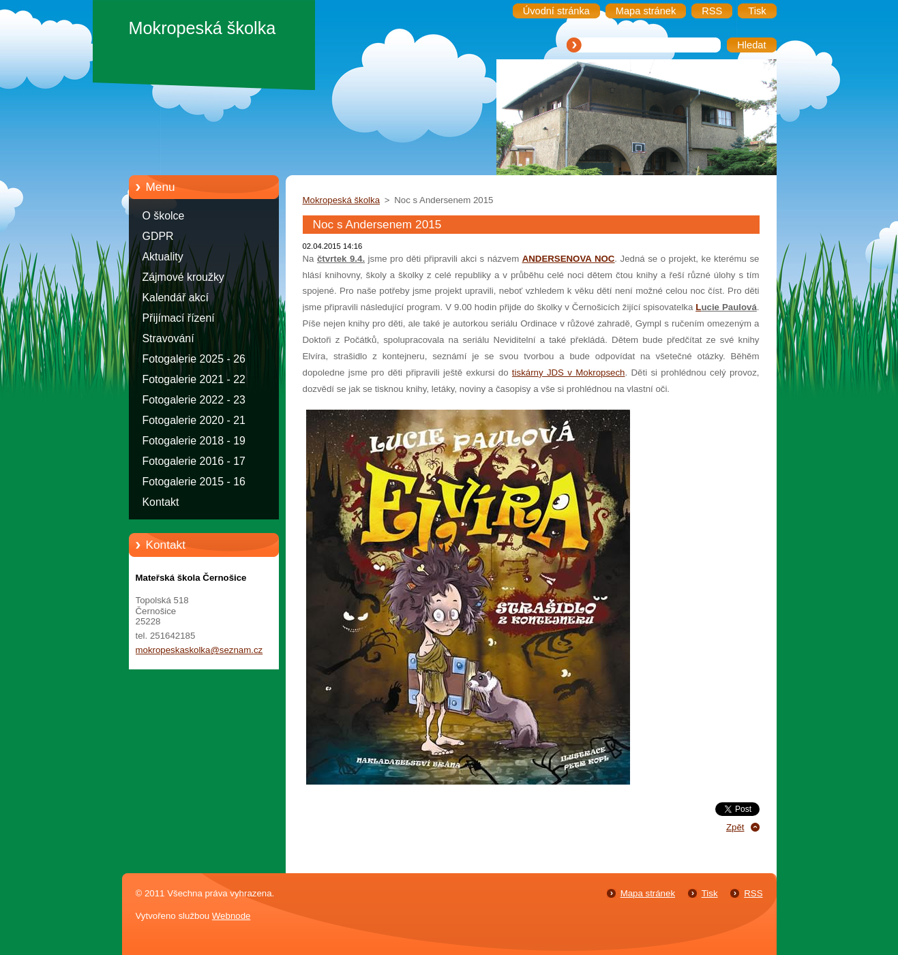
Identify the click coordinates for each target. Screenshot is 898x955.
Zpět (735, 827)
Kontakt (161, 502)
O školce (164, 216)
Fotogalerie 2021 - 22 (194, 379)
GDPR (158, 236)
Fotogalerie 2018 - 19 (194, 440)
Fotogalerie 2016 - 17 (194, 461)
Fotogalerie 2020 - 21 (194, 420)
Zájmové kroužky (183, 277)
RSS (753, 893)
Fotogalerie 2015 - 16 (194, 481)
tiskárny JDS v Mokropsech (568, 372)
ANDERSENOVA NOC (568, 259)
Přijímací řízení (179, 318)
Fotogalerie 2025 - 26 (194, 359)
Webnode (231, 916)
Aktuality (163, 256)
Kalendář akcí (176, 297)
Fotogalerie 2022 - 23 (194, 400)
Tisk (710, 893)
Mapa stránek (647, 893)
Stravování (168, 338)
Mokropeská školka (341, 200)
